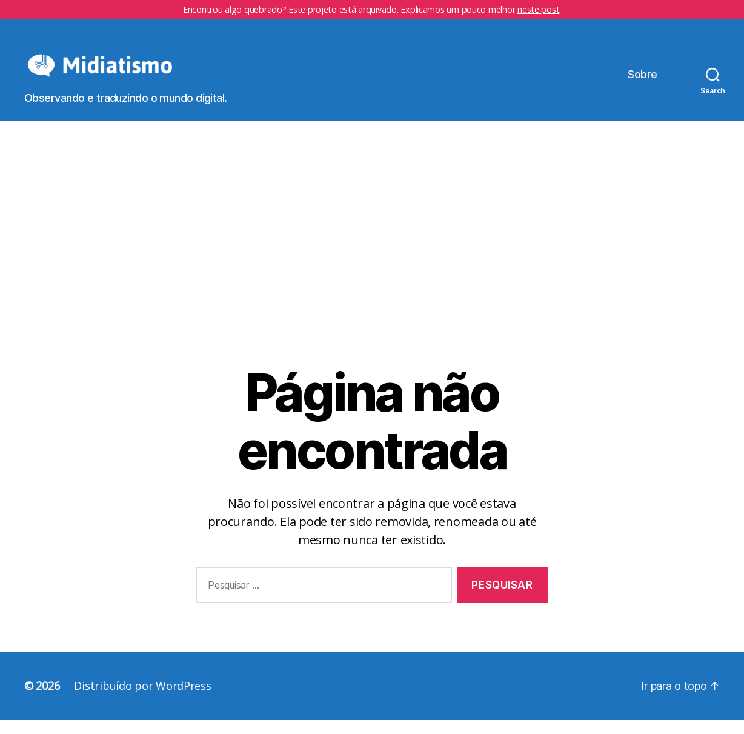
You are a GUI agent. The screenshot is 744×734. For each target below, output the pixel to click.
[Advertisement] (372, 274)
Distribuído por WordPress (142, 699)
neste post (538, 9)
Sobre (642, 81)
